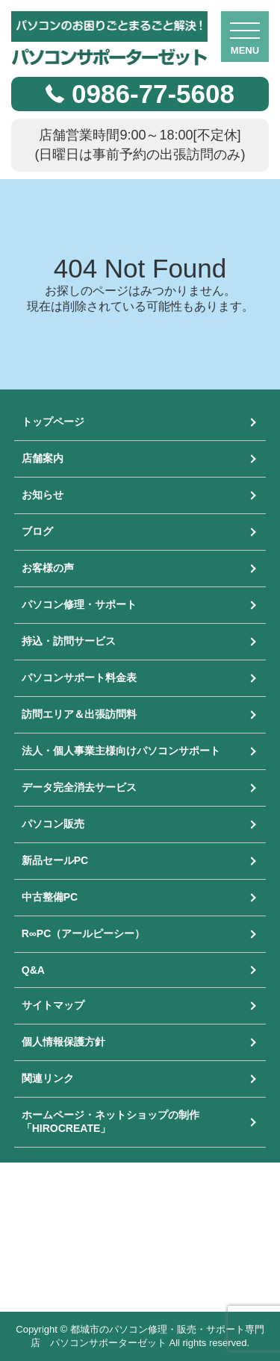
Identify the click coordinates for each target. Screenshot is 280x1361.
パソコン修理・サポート (79, 604)
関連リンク (48, 1078)
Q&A (33, 970)
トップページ (53, 422)
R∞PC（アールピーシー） (84, 933)
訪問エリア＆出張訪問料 (79, 714)
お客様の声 (48, 568)
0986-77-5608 (153, 93)
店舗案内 (42, 458)
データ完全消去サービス (79, 787)
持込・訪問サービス (69, 641)
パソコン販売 (53, 824)
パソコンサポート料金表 (79, 677)
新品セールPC (55, 860)
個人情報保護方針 (63, 1042)
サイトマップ (53, 1005)
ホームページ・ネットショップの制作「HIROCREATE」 (110, 1121)
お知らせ (42, 495)
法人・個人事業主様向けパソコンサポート (121, 751)
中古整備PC (50, 897)
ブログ (37, 531)
